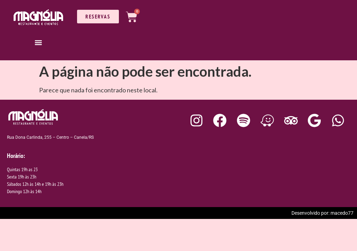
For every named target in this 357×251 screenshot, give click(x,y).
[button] (38, 42)
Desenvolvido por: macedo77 (322, 213)
